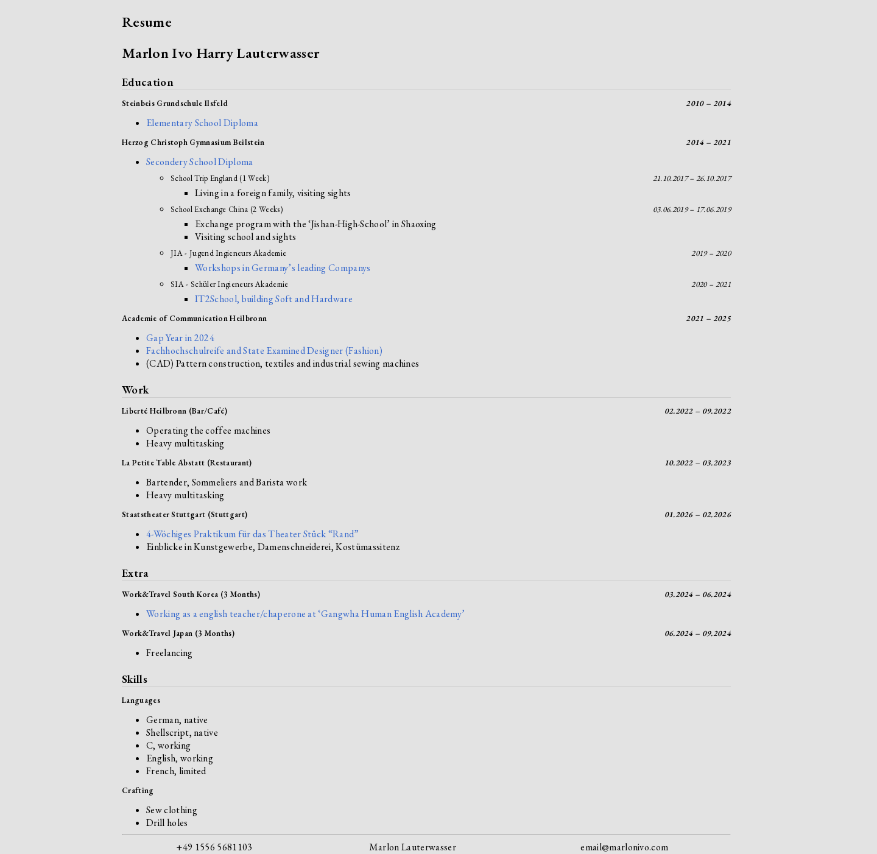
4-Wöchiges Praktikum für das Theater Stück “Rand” (252, 534)
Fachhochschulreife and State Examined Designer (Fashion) (264, 350)
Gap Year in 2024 (180, 337)
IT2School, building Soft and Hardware (274, 298)
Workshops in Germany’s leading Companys (282, 267)
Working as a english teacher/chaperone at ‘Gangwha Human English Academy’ (305, 613)
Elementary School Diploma (202, 122)
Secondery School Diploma (199, 161)
